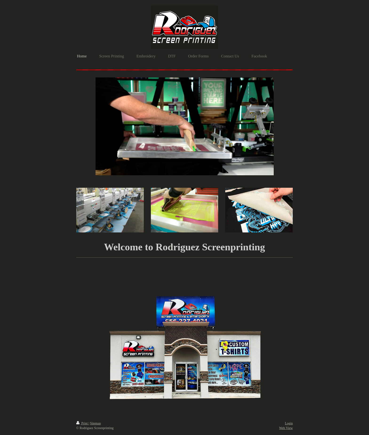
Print (82, 423)
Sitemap (95, 423)
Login (289, 423)
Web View (286, 428)
